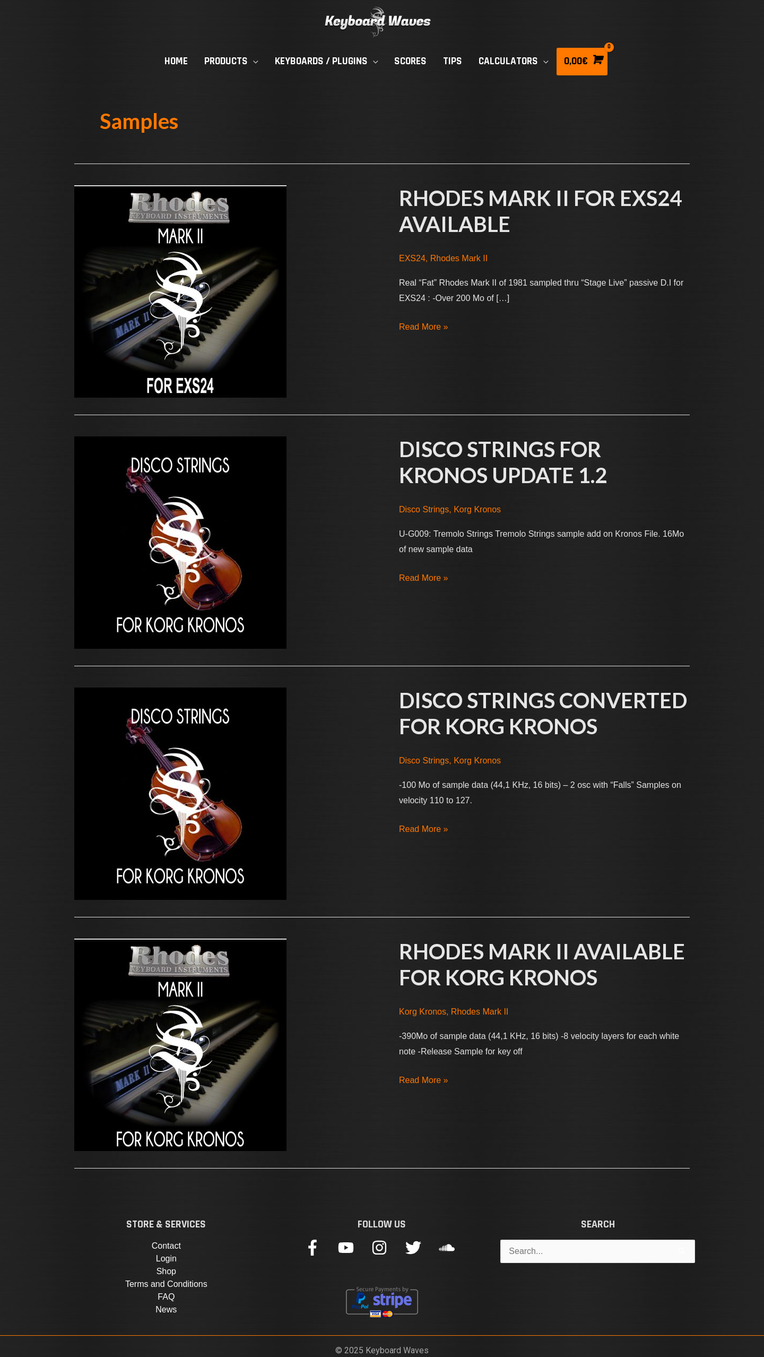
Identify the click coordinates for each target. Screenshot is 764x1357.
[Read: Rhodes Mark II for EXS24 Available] (180, 290)
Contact (166, 1245)
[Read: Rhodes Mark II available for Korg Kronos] (180, 1044)
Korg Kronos (477, 509)
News (166, 1309)
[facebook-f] (320, 1248)
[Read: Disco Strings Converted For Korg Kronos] (180, 792)
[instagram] (387, 1248)
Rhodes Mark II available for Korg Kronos (542, 964)
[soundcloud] (449, 1248)
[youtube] (353, 1248)
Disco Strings (424, 509)
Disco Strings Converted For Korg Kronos (543, 713)
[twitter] (421, 1248)
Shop (166, 1271)
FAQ (166, 1296)
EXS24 (412, 258)
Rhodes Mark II (459, 258)
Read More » (423, 327)
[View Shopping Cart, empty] (582, 61)
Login (166, 1258)
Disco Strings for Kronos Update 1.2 (503, 462)
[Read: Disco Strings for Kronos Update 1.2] (180, 541)
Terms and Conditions (166, 1284)
